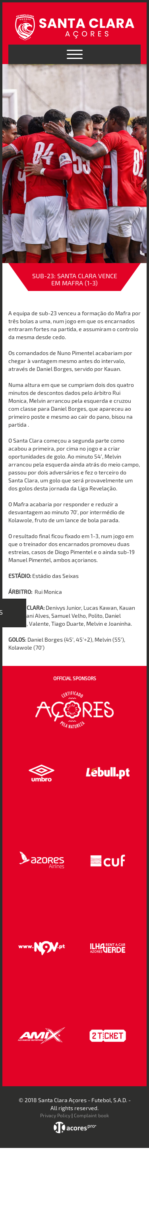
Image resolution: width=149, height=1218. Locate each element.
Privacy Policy (55, 1115)
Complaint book (91, 1115)
